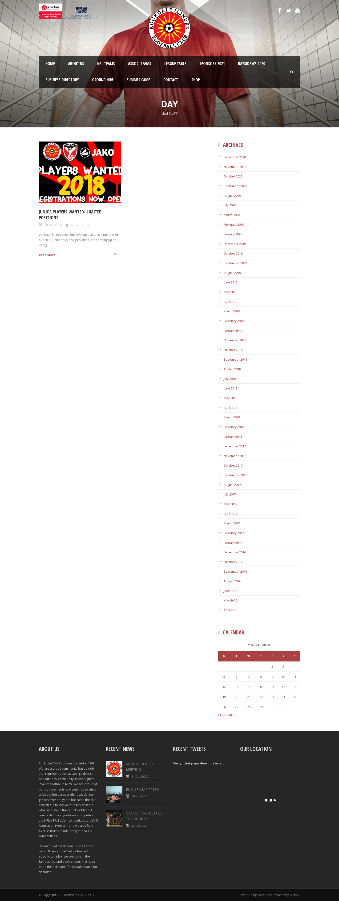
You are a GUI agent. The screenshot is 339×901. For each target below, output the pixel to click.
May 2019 (230, 292)
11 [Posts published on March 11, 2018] (294, 676)
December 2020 (235, 157)
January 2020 (233, 234)
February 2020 (234, 224)
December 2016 (235, 552)
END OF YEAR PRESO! (143, 789)
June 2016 (230, 591)
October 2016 (233, 562)
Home (50, 63)
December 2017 (235, 446)
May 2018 (230, 398)
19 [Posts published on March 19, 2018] (224, 697)
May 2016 (230, 600)
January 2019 (233, 330)
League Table (175, 63)
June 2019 (230, 282)
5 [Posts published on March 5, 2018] (224, 676)
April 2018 (230, 407)
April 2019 (230, 301)
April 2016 (230, 610)
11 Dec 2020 (139, 776)
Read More (47, 255)
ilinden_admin (81, 225)
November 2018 (235, 340)
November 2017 (235, 456)
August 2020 (232, 195)
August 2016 (232, 581)
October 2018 (233, 350)
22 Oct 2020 (139, 825)
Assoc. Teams (139, 63)
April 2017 (230, 513)
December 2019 (235, 244)
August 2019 (232, 273)
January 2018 (233, 436)
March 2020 (232, 215)
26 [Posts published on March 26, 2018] (224, 707)
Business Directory (62, 80)
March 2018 (232, 417)
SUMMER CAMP (138, 80)
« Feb (221, 714)
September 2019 (235, 263)
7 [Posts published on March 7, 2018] (249, 676)
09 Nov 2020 (139, 796)
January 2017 (233, 542)
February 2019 (234, 321)
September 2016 (235, 571)
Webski (295, 895)
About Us (76, 63)
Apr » (230, 714)
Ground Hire (102, 80)
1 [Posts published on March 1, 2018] (261, 666)
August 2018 (232, 369)
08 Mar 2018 (52, 225)
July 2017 (230, 494)
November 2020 (235, 167)
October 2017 (233, 465)
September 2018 (235, 359)
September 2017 (235, 475)
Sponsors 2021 (212, 63)
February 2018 (234, 427)
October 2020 (233, 176)
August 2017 (232, 485)
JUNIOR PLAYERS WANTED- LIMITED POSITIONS (70, 215)
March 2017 (232, 523)
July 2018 (230, 379)
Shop (195, 80)
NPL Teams (106, 63)
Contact (170, 80)
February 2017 (234, 533)
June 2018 (230, 388)
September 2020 (235, 186)
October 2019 (233, 253)
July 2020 (230, 205)
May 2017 (230, 504)
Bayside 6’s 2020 (251, 63)
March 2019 (232, 311)
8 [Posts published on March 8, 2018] (261, 676)
